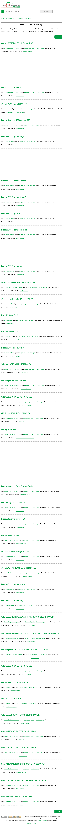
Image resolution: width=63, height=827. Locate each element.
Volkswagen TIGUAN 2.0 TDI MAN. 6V (16, 364)
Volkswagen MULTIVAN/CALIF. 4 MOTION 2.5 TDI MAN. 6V (24, 649)
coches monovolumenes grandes (13, 287)
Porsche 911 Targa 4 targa (11, 213)
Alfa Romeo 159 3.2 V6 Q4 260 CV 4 (15, 551)
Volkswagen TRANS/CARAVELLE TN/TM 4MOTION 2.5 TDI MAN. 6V (27, 617)
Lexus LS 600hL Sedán (10, 315)
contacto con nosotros (42, 820)
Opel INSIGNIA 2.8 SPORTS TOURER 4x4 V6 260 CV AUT (23, 764)
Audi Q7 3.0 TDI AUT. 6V (10, 429)
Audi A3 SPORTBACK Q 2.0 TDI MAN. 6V (17, 43)
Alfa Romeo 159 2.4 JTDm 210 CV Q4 (15, 413)
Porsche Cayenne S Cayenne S (13, 502)
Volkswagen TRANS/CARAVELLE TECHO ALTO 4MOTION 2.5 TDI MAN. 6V (30, 633)
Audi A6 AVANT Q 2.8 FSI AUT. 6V (14, 104)
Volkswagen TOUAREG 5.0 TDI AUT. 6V (16, 666)
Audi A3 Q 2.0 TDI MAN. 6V (11, 87)
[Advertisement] (31, 69)
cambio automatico (11, 323)
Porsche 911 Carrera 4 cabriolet (14, 230)
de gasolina (20, 109)
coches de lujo (8, 109)
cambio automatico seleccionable (15, 112)
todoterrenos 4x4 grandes (11, 125)
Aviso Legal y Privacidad (31, 823)
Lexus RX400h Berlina (10, 535)
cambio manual (27, 51)
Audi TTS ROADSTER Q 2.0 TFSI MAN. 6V (17, 299)
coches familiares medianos (11, 48)
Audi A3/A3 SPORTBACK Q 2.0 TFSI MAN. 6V (18, 568)
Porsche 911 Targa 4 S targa (12, 136)
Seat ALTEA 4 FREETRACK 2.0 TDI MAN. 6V (18, 282)
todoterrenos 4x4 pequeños (11, 369)
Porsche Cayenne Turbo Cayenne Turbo (17, 486)
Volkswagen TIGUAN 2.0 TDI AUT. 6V (15, 380)
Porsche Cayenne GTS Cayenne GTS (15, 120)
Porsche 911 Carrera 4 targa (12, 600)
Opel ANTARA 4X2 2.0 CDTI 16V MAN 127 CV (18, 747)
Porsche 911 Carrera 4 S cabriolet (14, 181)
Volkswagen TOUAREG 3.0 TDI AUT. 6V (16, 397)
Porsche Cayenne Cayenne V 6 (13, 519)
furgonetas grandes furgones (12, 622)
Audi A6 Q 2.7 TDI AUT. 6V (11, 698)
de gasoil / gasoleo (29, 48)
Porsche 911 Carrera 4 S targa (13, 584)
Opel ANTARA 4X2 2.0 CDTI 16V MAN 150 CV (18, 731)
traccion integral (40, 48)
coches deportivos (9, 141)
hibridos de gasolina (22, 336)
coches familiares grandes (11, 418)
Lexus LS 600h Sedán (9, 331)
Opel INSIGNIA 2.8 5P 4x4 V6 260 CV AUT (17, 797)
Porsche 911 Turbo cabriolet (12, 348)
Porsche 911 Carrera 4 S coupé (13, 197)
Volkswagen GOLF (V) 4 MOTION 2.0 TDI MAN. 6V (20, 715)
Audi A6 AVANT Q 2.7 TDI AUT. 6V (14, 682)
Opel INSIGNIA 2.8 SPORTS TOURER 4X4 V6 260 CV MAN (23, 780)
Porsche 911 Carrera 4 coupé (12, 266)
